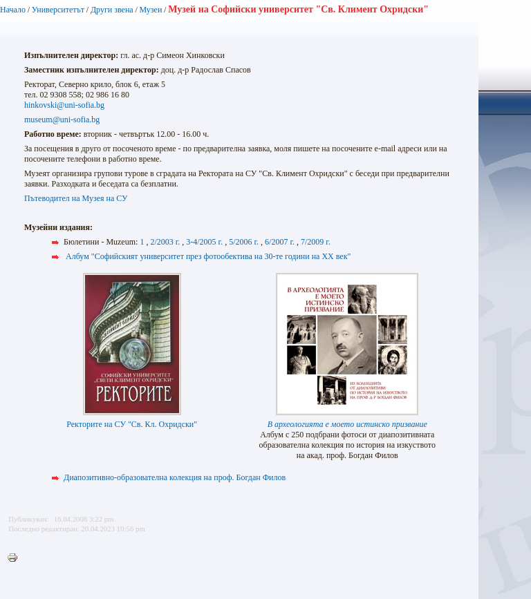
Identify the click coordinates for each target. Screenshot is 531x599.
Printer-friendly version (16, 558)
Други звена (112, 10)
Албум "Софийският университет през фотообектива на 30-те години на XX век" (208, 256)
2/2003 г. (165, 242)
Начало (13, 10)
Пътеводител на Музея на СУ (76, 198)
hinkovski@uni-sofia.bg (64, 105)
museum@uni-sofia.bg (62, 119)
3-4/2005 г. (204, 242)
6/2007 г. (280, 242)
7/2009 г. (315, 242)
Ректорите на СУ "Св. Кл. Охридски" (131, 424)
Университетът (58, 10)
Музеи (151, 10)
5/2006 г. (244, 242)
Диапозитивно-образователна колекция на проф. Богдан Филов (175, 477)
